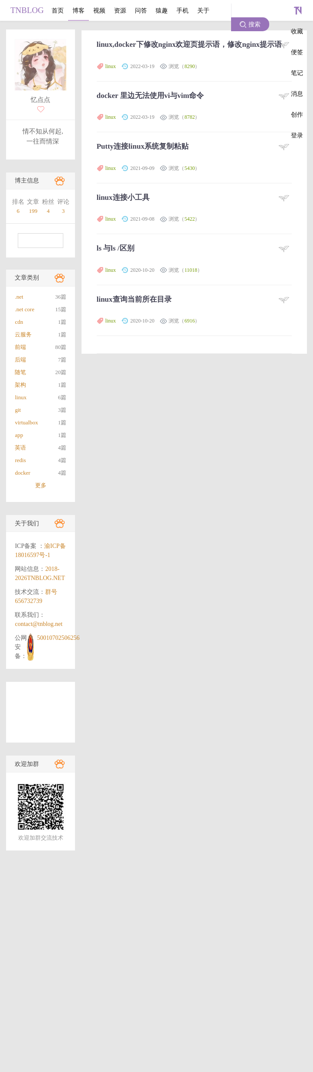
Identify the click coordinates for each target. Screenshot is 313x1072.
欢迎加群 (27, 764)
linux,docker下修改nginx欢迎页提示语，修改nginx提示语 (189, 44)
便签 (297, 52)
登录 (297, 135)
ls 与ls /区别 (115, 248)
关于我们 (27, 523)
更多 (40, 485)
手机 (182, 10)
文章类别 (27, 277)
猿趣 (162, 10)
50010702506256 (58, 638)
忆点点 (40, 99)
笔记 (297, 72)
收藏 (297, 31)
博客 (78, 10)
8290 (189, 66)
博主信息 (27, 180)
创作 (297, 114)
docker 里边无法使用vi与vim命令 (150, 95)
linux (110, 66)
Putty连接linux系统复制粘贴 (143, 146)
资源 (120, 10)
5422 (189, 219)
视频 (99, 10)
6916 (189, 321)
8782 (189, 117)
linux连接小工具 (123, 197)
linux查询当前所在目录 (134, 299)
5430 (189, 168)
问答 (141, 10)
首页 (58, 10)
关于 (203, 10)
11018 (190, 270)
